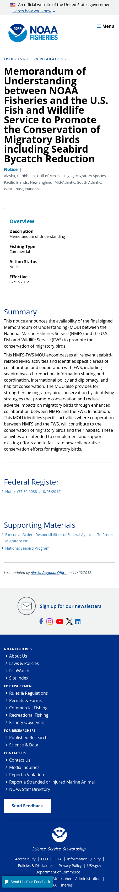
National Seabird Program (27, 548)
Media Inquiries (24, 767)
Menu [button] (105, 26)
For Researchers (20, 730)
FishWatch (19, 671)
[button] (27, 882)
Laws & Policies (24, 663)
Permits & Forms (25, 700)
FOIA (57, 858)
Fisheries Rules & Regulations (35, 58)
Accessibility (25, 858)
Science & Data (23, 745)
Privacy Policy (70, 865)
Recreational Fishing (28, 715)
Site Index (18, 678)
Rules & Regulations (28, 693)
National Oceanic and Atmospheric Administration (57, 878)
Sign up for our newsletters (70, 606)
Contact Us (15, 753)
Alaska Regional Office (49, 572)
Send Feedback (27, 806)
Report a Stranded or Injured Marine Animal (52, 782)
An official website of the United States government (61, 8)
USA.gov (94, 865)
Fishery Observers (26, 722)
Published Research (28, 737)
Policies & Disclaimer (35, 865)
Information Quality (84, 858)
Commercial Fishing (28, 708)
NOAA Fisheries (18, 649)
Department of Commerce (57, 872)
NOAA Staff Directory (29, 789)
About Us (18, 656)
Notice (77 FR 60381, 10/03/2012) (33, 491)
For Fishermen (18, 686)
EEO (44, 858)
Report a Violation (26, 775)
